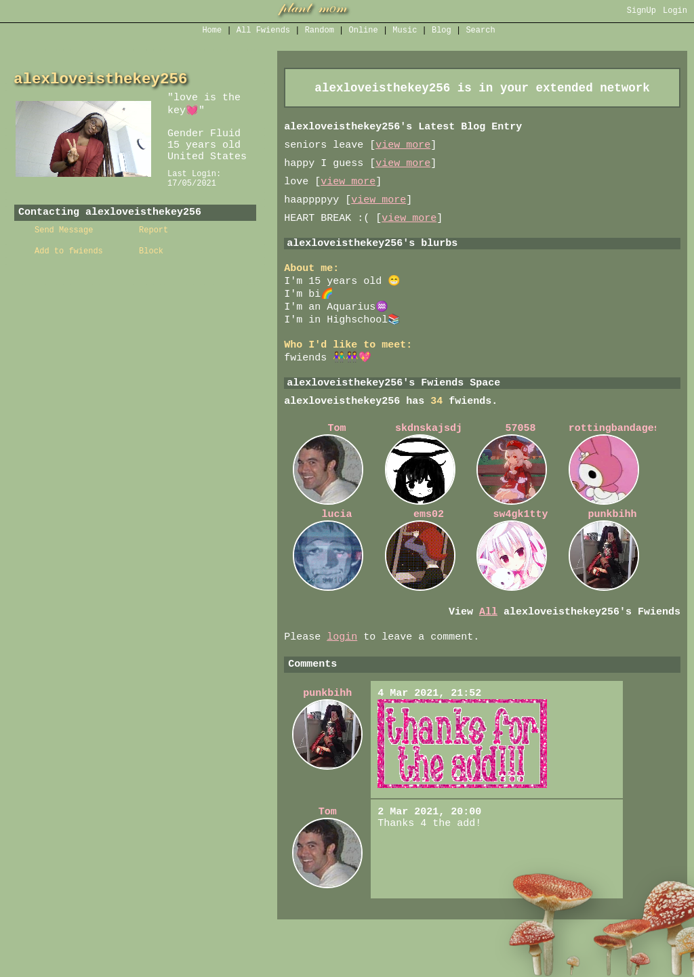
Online (363, 31)
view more (402, 151)
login (342, 673)
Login (675, 12)
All (263, 31)
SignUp (641, 12)
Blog (441, 31)
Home (212, 31)
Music (404, 31)
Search (480, 31)
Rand (319, 31)
